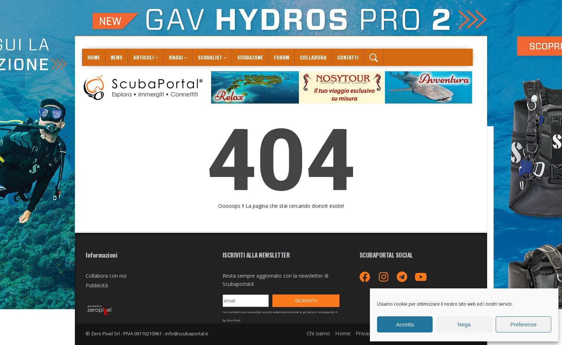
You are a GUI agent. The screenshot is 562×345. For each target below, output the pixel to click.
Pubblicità (97, 285)
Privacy (364, 333)
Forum (281, 57)
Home (93, 57)
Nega (464, 324)
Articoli (143, 57)
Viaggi (176, 57)
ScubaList (210, 57)
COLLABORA (313, 57)
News (117, 57)
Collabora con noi (106, 275)
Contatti (347, 57)
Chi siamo (318, 333)
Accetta (405, 324)
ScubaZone (250, 57)
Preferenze (523, 324)
